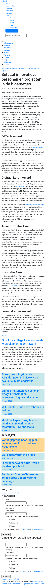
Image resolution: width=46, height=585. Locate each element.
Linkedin (12, 493)
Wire (42, 584)
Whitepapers (13, 27)
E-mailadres (10, 510)
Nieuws (12, 18)
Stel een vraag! (12, 31)
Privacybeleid (6, 584)
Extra (7, 15)
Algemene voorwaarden (31, 584)
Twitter (17, 493)
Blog (11, 25)
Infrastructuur (10, 6)
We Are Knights (37, 581)
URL (6, 541)
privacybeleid (38, 529)
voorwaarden (24, 529)
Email (7, 499)
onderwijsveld (38, 147)
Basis (13, 520)
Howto (11, 23)
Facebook (4, 493)
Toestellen (9, 11)
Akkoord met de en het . (26, 529)
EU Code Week (12, 286)
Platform (8, 8)
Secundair (14, 523)
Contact (7, 65)
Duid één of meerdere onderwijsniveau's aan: (21, 516)
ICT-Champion (21, 186)
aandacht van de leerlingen (34, 205)
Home (7, 3)
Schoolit (4, 1)
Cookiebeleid (16, 584)
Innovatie (8, 13)
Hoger (13, 526)
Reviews (12, 20)
